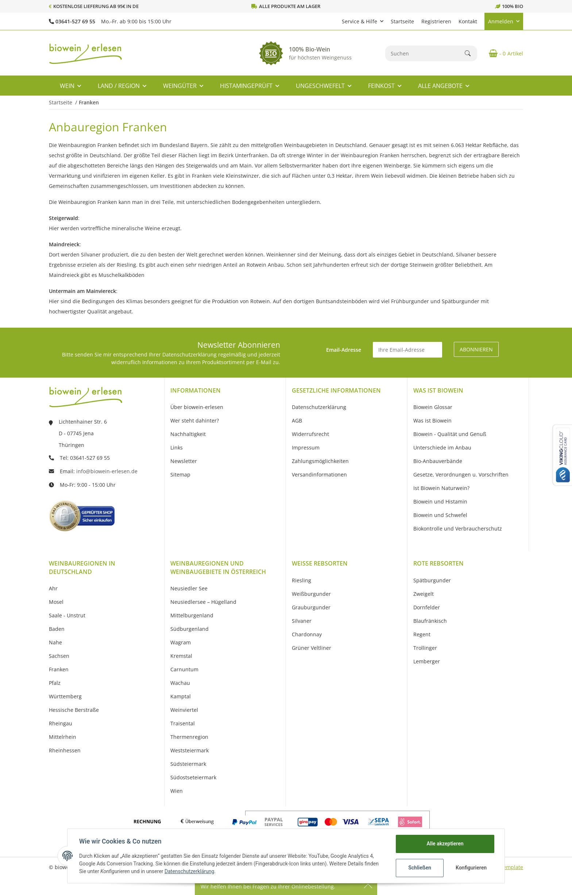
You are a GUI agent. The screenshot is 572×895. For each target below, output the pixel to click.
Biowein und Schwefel (440, 515)
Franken (59, 669)
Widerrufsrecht (310, 434)
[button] (362, 21)
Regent (421, 634)
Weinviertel (184, 709)
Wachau (180, 682)
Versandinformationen (319, 474)
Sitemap (180, 474)
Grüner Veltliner (311, 647)
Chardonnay (307, 634)
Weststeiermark (189, 750)
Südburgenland (189, 628)
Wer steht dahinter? (194, 420)
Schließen (419, 868)
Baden (57, 628)
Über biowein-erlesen (196, 407)
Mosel (56, 601)
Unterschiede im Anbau (442, 447)
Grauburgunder (311, 607)
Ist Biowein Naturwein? (441, 488)
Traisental (182, 723)
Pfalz (55, 682)
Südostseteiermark (193, 777)
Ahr (53, 588)
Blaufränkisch (430, 620)
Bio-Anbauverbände (437, 461)
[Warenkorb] (503, 53)
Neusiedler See (189, 588)
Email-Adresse (343, 349)
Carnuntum (184, 669)
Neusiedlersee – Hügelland (203, 601)
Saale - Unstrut (67, 615)
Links (176, 447)
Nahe (55, 642)
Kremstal (181, 655)
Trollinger (425, 647)
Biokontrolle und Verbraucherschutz (457, 528)
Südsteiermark (188, 763)
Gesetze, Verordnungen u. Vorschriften (461, 474)
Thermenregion (189, 736)
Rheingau (60, 723)
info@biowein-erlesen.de (107, 471)
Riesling (301, 580)
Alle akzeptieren (444, 843)
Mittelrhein (62, 736)
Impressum (306, 447)
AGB (297, 420)
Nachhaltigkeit (188, 434)
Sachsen (59, 655)
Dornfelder (426, 607)
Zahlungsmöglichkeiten (320, 461)
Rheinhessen (65, 750)
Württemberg (65, 696)
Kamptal (180, 696)
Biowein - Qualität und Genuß (449, 434)
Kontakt (468, 21)
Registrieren (436, 21)
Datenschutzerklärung (189, 871)
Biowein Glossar (432, 407)
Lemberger (426, 661)
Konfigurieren (471, 868)
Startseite (402, 21)
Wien (176, 790)
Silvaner (302, 620)
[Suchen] (425, 53)
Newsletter (183, 461)
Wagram (180, 642)
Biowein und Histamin (440, 501)
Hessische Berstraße (74, 709)
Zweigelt (423, 593)
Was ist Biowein (432, 420)
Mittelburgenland (191, 615)
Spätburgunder (432, 580)
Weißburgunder (311, 593)
